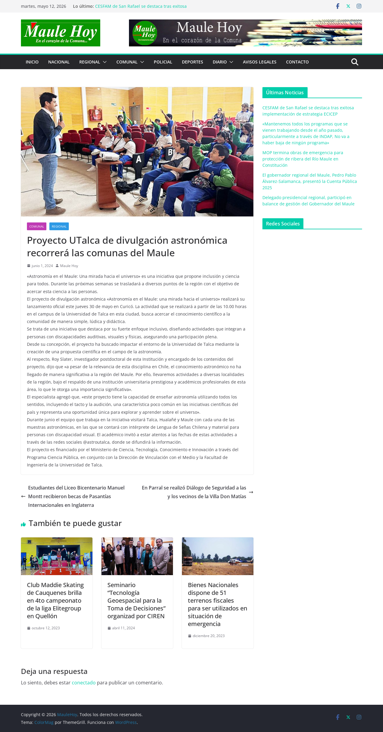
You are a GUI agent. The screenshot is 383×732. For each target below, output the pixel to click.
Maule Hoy (69, 265)
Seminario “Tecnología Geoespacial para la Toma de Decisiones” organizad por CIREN (136, 600)
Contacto (297, 62)
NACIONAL (59, 62)
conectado (84, 682)
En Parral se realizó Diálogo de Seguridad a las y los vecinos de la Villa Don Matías (197, 492)
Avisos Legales (259, 62)
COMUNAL (127, 62)
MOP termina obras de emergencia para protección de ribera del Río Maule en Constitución (302, 159)
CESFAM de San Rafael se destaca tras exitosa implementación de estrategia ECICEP (141, 9)
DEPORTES (192, 62)
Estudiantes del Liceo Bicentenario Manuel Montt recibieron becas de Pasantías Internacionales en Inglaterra (72, 496)
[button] (103, 62)
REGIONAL (89, 62)
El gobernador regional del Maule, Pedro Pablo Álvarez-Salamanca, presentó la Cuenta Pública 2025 (309, 181)
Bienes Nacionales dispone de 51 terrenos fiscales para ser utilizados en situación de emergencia (217, 604)
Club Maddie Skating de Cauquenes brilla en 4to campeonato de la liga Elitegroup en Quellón (55, 600)
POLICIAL (163, 62)
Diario (220, 62)
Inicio (32, 62)
